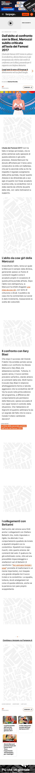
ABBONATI (25, 14)
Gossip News (16, 704)
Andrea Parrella (13, 81)
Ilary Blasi (24, 704)
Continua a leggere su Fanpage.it (17, 640)
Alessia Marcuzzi (6, 704)
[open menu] (2, 14)
